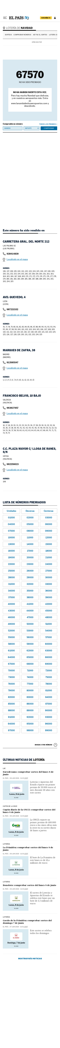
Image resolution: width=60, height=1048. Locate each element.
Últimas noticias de (24, 759)
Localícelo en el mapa (17, 259)
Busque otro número (43, 745)
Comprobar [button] (49, 128)
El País (5, 778)
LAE (4, 768)
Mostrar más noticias (30, 958)
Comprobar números (22, 35)
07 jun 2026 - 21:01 (19, 927)
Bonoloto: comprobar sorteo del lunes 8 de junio (29, 885)
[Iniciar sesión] (55, 18)
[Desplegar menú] (5, 18)
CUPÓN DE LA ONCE (10, 806)
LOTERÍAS (6, 844)
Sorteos (8, 35)
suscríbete (46, 18)
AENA (50, 42)
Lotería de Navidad (18, 28)
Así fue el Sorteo (40, 35)
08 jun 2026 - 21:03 (19, 778)
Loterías (6, 882)
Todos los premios (47, 124)
